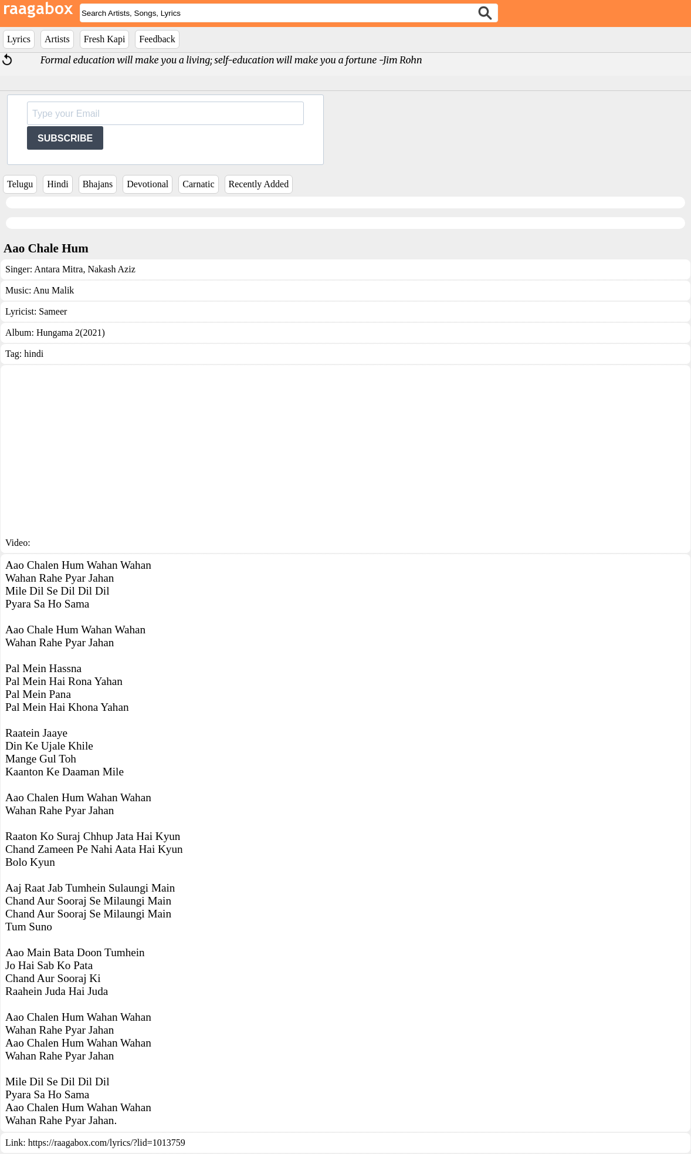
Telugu (20, 184)
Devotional (147, 184)
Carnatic (198, 184)
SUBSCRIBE (65, 138)
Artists (57, 39)
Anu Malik (53, 290)
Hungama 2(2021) (70, 333)
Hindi (57, 184)
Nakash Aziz (110, 269)
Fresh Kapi (105, 39)
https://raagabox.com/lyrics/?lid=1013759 (106, 1143)
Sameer (53, 311)
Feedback (157, 39)
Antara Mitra (58, 269)
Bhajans (98, 184)
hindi (33, 354)
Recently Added (259, 184)
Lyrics (19, 39)
